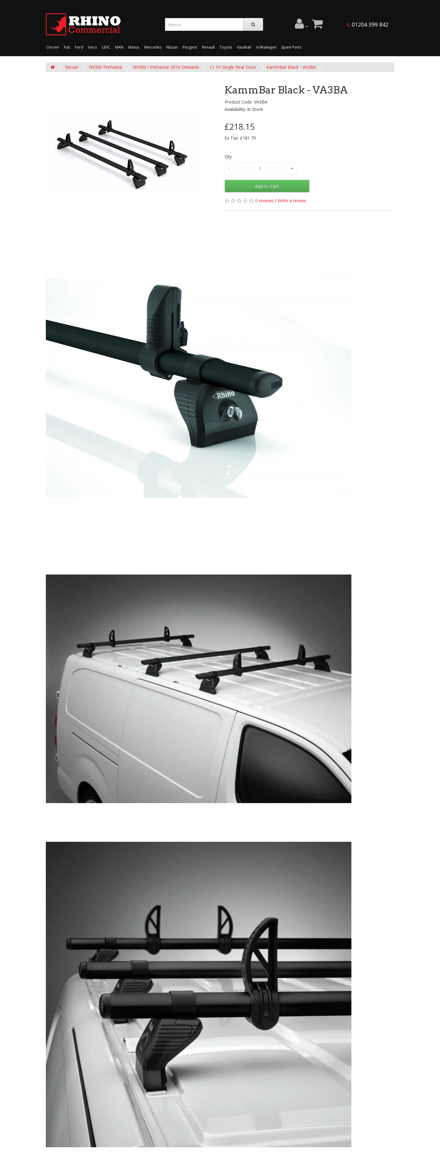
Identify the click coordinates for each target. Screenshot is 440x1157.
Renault (208, 47)
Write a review (292, 200)
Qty (228, 156)
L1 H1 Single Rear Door (233, 67)
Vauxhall (244, 47)
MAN (119, 47)
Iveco (92, 47)
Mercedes (152, 47)
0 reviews (264, 200)
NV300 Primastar (106, 67)
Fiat (67, 47)
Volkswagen (266, 47)
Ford (79, 47)
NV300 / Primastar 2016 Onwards (166, 67)
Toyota (226, 47)
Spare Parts (291, 47)
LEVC (106, 47)
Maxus (133, 47)
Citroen (52, 47)
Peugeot (190, 47)
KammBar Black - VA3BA (291, 67)
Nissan (172, 47)
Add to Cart (267, 186)
